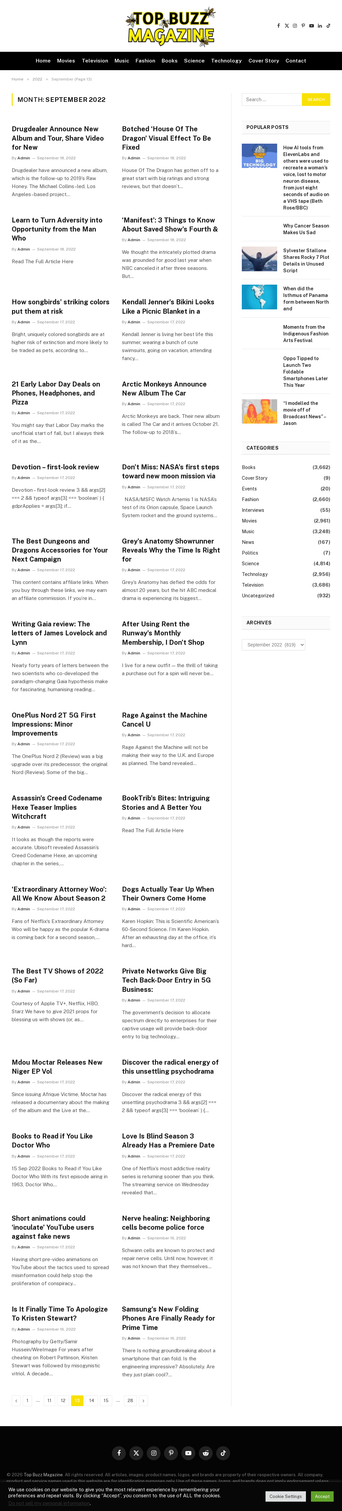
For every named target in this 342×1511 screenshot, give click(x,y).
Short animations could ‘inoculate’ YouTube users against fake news (53, 1227)
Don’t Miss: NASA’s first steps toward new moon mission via (170, 471)
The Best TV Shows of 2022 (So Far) (58, 975)
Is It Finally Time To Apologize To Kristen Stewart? (60, 1313)
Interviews (253, 510)
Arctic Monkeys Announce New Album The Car (164, 388)
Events (249, 488)
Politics (250, 553)
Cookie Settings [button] (286, 1496)
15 (106, 1400)
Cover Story (263, 60)
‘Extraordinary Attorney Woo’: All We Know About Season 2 (59, 893)
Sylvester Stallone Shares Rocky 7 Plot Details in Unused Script (306, 260)
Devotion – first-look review (55, 467)
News (248, 542)
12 (63, 1400)
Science (194, 60)
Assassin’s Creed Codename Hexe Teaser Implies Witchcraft (57, 807)
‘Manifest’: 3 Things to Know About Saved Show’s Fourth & (170, 224)
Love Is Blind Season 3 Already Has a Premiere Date (168, 1140)
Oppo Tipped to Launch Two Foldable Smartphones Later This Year (305, 372)
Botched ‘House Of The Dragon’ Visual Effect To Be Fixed (166, 138)
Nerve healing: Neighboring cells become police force (166, 1222)
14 (91, 1400)
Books (170, 60)
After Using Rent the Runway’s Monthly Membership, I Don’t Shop (163, 633)
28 (130, 1400)
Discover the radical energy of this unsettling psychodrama (170, 1066)
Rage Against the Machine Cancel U (164, 719)
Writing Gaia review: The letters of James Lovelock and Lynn (59, 633)
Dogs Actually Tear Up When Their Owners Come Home (168, 893)
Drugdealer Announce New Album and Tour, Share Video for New (58, 138)
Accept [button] (322, 1496)
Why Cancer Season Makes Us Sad (306, 229)
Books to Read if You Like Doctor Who (52, 1140)
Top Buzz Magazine (43, 1474)
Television (95, 60)
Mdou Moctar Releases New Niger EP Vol (57, 1066)
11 (49, 1400)
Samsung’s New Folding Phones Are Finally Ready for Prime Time (168, 1318)
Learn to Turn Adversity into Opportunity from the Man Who (57, 229)
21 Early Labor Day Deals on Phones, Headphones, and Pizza (56, 393)
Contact (296, 60)
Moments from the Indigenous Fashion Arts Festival (306, 333)
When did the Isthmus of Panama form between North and (306, 298)
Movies (66, 60)
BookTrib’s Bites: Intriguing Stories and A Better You (166, 802)
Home (43, 60)
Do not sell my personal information (49, 1503)
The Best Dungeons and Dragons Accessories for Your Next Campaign (60, 550)
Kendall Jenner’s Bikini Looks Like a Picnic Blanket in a (168, 306)
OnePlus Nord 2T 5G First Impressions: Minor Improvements (54, 724)
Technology (226, 60)
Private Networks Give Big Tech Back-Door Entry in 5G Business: (166, 980)
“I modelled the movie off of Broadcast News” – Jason (304, 413)
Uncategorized (258, 595)
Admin (23, 158)
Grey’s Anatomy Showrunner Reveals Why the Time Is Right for (171, 550)
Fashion (145, 60)
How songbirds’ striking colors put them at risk (61, 306)
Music (122, 60)
